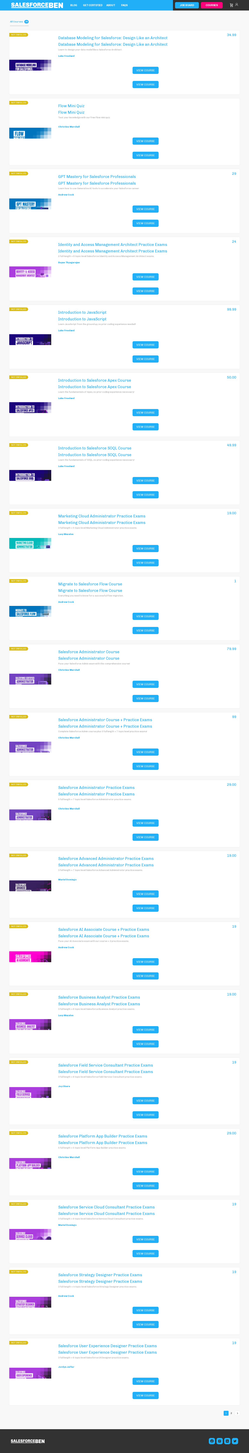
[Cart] (231, 5)
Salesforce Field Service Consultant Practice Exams (105, 1065)
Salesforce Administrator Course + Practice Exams (105, 719)
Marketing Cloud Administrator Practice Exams (101, 516)
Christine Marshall (69, 126)
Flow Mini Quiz (71, 106)
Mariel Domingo (67, 879)
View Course (145, 70)
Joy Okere (64, 1086)
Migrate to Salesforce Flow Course (90, 584)
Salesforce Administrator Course (88, 652)
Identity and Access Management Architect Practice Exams (112, 244)
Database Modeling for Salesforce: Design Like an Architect (113, 38)
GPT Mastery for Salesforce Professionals (97, 176)
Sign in (236, 5)
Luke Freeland (66, 56)
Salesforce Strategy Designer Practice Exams (100, 1275)
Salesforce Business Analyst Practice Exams (99, 997)
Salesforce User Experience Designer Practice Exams (107, 1346)
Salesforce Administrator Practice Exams (96, 787)
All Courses (19, 21)
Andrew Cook (66, 194)
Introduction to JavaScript (82, 312)
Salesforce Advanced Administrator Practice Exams (106, 858)
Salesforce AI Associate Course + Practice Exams (103, 929)
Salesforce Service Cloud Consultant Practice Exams (106, 1207)
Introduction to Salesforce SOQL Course (94, 448)
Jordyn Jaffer (66, 1367)
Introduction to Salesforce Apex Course (94, 380)
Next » (237, 1413)
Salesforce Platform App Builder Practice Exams (102, 1136)
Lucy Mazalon (65, 534)
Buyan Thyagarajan (69, 262)
